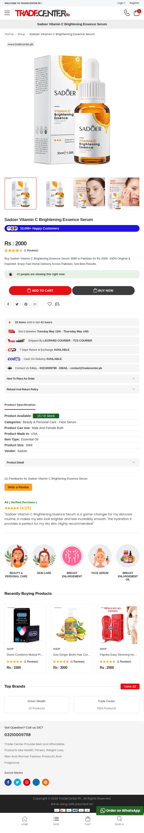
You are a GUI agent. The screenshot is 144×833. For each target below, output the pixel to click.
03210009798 (17, 735)
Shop (21, 34)
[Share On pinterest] (25, 304)
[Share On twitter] (17, 304)
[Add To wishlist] (50, 304)
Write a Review (18, 487)
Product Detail (15, 462)
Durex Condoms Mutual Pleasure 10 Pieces (35, 654)
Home (9, 34)
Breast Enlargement (72, 575)
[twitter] (17, 782)
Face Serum (100, 573)
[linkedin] (36, 782)
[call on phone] (126, 12)
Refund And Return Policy (22, 389)
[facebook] (8, 782)
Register (134, 3)
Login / (121, 3)
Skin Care (44, 573)
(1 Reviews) (31, 250)
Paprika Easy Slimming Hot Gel (120, 654)
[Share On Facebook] (8, 304)
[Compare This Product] (57, 304)
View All (130, 686)
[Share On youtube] (34, 304)
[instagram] (26, 782)
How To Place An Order (21, 378)
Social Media (13, 773)
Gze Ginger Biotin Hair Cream (72, 654)
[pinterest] (45, 782)
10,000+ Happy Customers (39, 228)
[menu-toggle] (7, 13)
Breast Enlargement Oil (128, 576)
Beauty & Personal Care (16, 575)
